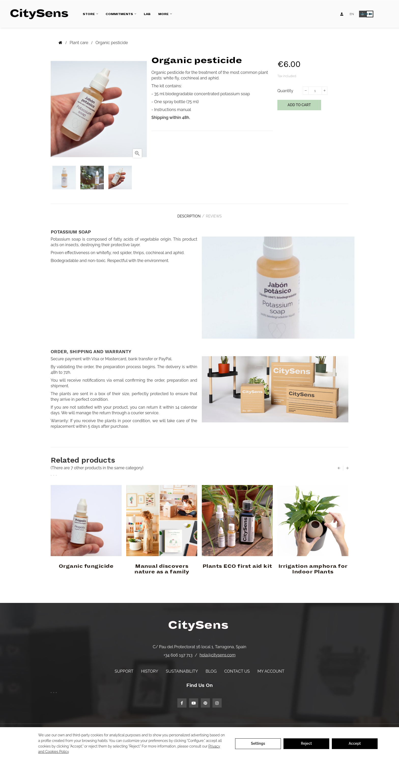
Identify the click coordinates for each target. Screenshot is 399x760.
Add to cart (299, 105)
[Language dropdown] (351, 14)
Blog (211, 668)
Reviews (216, 215)
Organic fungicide (86, 562)
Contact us (237, 668)
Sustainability (182, 668)
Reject (306, 743)
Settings (258, 743)
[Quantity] (315, 90)
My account (271, 668)
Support (124, 668)
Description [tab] (186, 215)
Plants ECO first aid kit (237, 562)
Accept (355, 743)
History (149, 668)
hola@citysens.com (217, 652)
